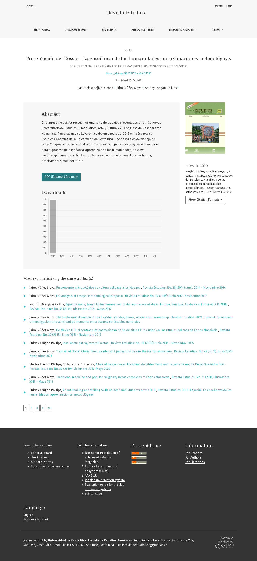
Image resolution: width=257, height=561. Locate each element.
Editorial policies (181, 29)
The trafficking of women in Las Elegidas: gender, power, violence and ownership (113, 317)
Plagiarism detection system (105, 480)
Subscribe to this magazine (50, 466)
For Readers (193, 453)
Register (219, 6)
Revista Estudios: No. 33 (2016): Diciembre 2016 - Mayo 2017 (70, 309)
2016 (128, 50)
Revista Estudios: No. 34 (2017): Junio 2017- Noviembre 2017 (166, 296)
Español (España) (35, 519)
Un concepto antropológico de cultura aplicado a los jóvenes (98, 287)
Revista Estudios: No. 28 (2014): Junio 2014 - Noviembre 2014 (184, 287)
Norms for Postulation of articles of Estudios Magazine (102, 457)
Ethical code (93, 494)
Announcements (143, 29)
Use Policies (39, 457)
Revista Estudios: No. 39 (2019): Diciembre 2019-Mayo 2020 (69, 369)
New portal (42, 29)
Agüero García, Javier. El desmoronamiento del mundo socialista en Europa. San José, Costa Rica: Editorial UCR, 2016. (147, 304)
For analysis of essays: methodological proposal (90, 296)
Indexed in (109, 29)
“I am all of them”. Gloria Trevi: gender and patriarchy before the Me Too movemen (114, 351)
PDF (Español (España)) (61, 176)
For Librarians (195, 462)
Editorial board (41, 453)
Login (229, 6)
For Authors (193, 457)
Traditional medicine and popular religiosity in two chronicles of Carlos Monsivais (113, 377)
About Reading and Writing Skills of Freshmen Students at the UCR (109, 390)
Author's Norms (42, 462)
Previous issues (76, 29)
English (32, 5)
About (216, 29)
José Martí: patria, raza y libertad (86, 343)
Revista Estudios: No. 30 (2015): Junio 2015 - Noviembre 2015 (152, 343)
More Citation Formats (204, 199)
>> (49, 408)
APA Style (91, 475)
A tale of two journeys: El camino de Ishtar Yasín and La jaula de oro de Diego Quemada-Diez (160, 364)
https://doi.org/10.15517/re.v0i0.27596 (128, 73)
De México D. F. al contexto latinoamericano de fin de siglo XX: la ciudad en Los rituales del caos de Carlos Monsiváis (137, 330)
